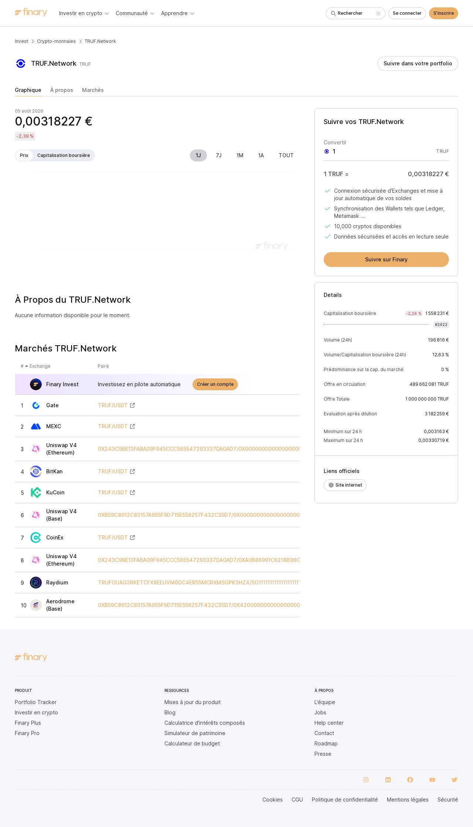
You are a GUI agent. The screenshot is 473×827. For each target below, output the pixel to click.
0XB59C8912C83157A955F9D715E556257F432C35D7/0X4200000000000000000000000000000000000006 (235, 605)
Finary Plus (28, 723)
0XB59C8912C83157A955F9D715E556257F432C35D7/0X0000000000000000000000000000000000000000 (235, 515)
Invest (21, 41)
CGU (297, 799)
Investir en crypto (36, 712)
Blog (170, 712)
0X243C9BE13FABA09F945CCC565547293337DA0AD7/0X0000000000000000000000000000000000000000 (238, 449)
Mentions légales (408, 799)
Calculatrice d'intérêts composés (204, 723)
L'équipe (324, 702)
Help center (329, 723)
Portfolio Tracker (36, 702)
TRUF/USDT (113, 405)
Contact (324, 733)
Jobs (320, 712)
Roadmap (326, 743)
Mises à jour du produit (192, 702)
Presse (322, 754)
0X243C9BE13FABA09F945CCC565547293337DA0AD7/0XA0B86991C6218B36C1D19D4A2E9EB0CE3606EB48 (236, 560)
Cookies (272, 799)
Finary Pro (27, 733)
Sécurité (448, 799)
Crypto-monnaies (56, 41)
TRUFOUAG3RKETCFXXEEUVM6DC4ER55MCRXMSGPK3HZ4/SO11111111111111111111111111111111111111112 (224, 583)
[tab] (28, 91)
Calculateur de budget (192, 743)
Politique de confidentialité (345, 799)
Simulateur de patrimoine (194, 733)
